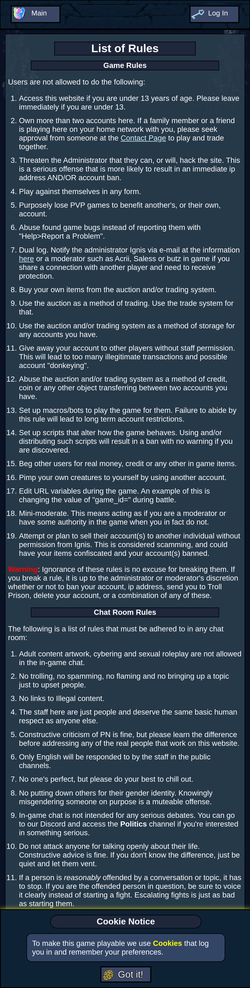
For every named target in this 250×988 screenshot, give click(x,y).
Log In (218, 12)
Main (39, 12)
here (26, 258)
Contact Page (143, 138)
